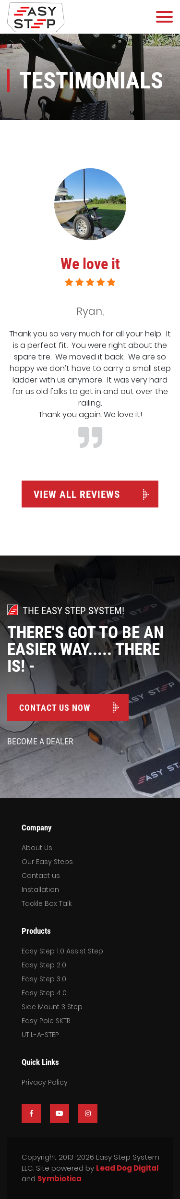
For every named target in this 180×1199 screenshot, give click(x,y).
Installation (40, 889)
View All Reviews (77, 494)
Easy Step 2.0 (44, 965)
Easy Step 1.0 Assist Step (62, 951)
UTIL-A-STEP (40, 1034)
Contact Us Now (54, 708)
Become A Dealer (40, 741)
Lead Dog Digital (127, 1168)
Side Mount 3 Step (52, 1007)
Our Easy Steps (47, 861)
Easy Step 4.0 (44, 993)
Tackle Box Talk (47, 903)
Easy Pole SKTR (46, 1021)
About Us (37, 848)
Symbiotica (59, 1179)
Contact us (41, 875)
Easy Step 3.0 (44, 979)
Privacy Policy (45, 1082)
